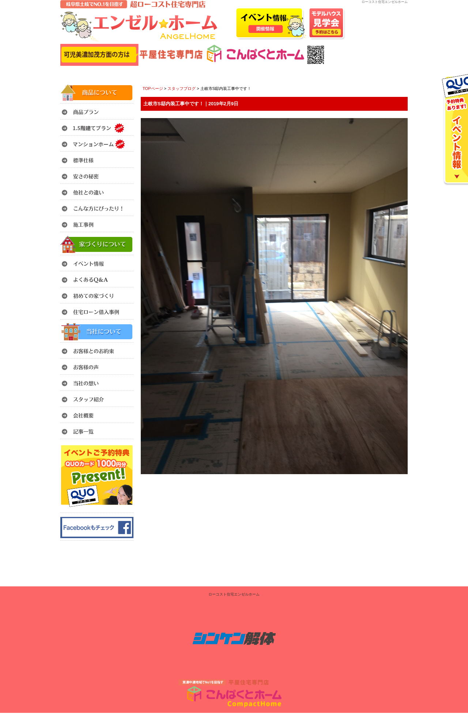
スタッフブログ (181, 88)
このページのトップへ (389, 483)
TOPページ (153, 88)
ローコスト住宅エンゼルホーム (234, 594)
